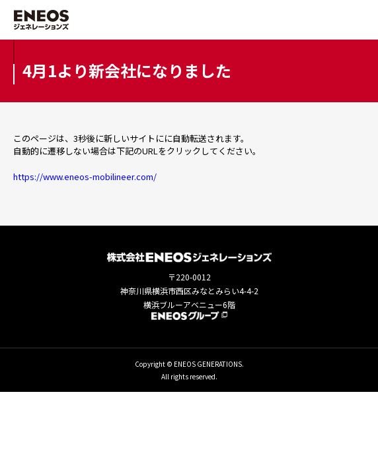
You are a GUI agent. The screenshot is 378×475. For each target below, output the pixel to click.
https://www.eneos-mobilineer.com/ (85, 176)
